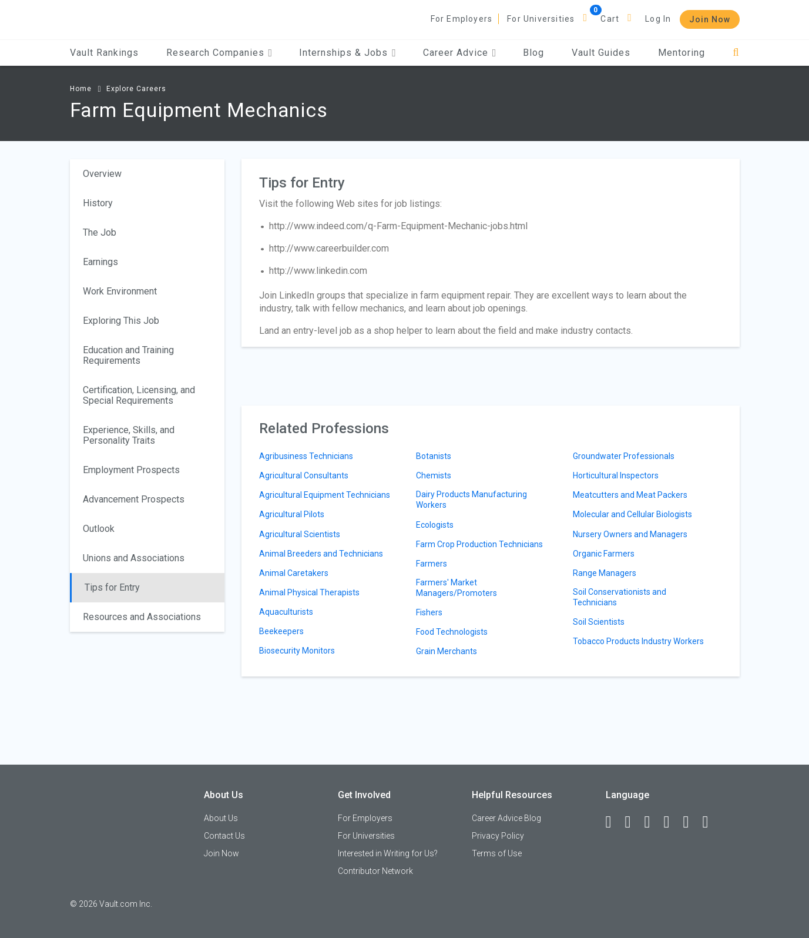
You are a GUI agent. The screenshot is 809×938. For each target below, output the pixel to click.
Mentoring (681, 52)
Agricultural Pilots (291, 514)
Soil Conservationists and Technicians (619, 597)
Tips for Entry (112, 587)
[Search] (736, 52)
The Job (99, 232)
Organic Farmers (604, 553)
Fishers (429, 612)
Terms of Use (497, 853)
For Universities (541, 19)
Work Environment (120, 291)
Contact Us (224, 835)
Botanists (433, 456)
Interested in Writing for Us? (388, 853)
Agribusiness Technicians (306, 456)
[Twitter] (652, 822)
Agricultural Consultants (303, 475)
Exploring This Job (121, 320)
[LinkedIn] (633, 822)
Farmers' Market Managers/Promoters (456, 588)
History (98, 203)
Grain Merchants (446, 651)
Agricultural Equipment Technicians (324, 495)
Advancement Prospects (133, 499)
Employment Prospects (131, 469)
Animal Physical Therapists (309, 592)
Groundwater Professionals (623, 456)
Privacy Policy (498, 835)
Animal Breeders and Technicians (321, 553)
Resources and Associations (142, 616)
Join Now (709, 19)
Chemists (433, 475)
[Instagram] (672, 822)
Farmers (431, 563)
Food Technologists (452, 631)
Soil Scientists (599, 622)
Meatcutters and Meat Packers (630, 495)
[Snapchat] (711, 822)
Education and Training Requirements (128, 355)
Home (81, 89)
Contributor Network (375, 871)
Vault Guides (601, 52)
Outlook (99, 528)
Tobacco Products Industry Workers (638, 641)
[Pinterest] (691, 822)
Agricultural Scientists (299, 534)
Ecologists (435, 525)
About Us (221, 818)
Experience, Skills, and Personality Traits (128, 435)
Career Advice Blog (506, 818)
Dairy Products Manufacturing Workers (471, 500)
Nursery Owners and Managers (630, 534)
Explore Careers (136, 89)
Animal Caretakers (293, 573)
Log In (658, 19)
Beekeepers (281, 631)
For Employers (462, 19)
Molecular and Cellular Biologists (632, 514)
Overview (102, 173)
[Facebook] (614, 822)
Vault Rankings (104, 52)
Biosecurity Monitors (297, 650)
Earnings (100, 261)
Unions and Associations (133, 558)
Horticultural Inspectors (616, 475)
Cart (609, 19)
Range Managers (604, 573)
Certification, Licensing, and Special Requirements (139, 395)
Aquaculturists (286, 612)
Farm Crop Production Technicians (479, 544)
